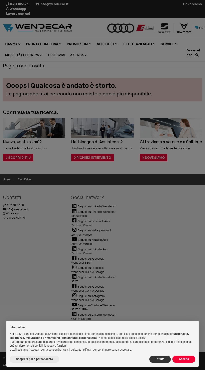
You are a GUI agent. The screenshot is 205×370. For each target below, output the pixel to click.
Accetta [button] (184, 359)
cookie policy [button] (137, 337)
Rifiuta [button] (160, 359)
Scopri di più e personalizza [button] (34, 359)
